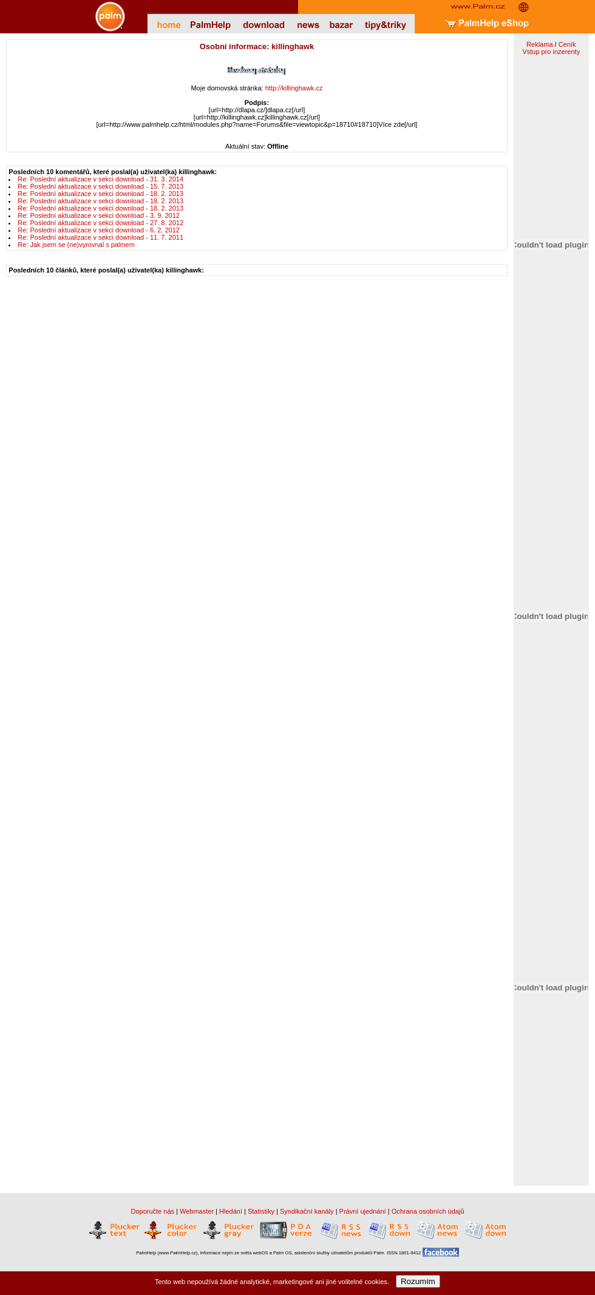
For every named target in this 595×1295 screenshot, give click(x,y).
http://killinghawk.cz (294, 88)
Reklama (539, 44)
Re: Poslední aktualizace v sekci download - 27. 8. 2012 (100, 222)
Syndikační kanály (307, 1211)
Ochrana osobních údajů (428, 1211)
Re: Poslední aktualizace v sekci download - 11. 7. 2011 (100, 237)
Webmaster (197, 1211)
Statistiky (261, 1211)
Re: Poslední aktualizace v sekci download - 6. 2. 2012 (99, 230)
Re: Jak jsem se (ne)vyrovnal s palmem (76, 244)
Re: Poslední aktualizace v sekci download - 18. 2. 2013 (100, 193)
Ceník (567, 44)
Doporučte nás (152, 1211)
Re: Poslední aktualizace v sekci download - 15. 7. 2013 (100, 186)
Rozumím (418, 1281)
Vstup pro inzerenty (551, 51)
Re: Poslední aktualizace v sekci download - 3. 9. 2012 (99, 215)
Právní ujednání (362, 1211)
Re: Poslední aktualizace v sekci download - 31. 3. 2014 (100, 179)
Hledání (230, 1211)
